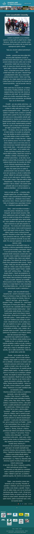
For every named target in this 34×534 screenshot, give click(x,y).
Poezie (20, 528)
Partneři (17, 528)
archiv (25, 503)
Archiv (13, 528)
